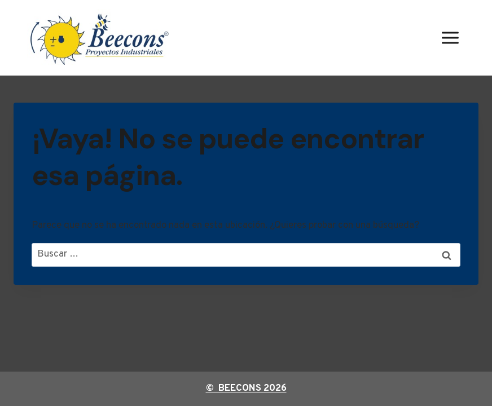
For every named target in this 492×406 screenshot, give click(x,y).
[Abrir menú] (450, 37)
